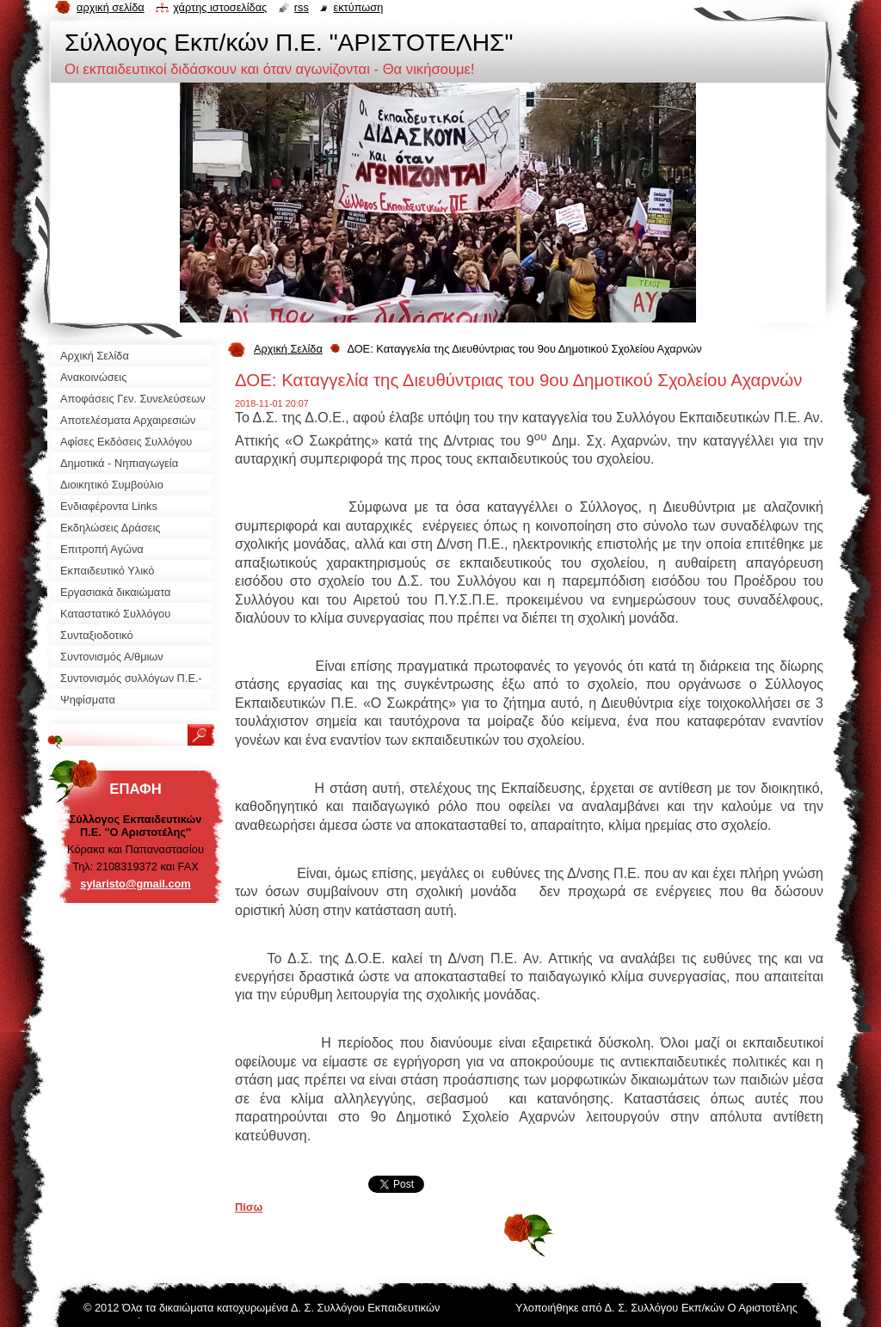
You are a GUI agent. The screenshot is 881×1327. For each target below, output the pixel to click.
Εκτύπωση (358, 7)
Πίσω (248, 1207)
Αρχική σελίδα (111, 7)
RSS (301, 7)
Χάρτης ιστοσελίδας (220, 7)
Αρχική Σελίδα (288, 348)
